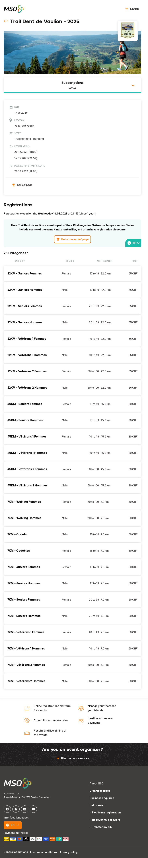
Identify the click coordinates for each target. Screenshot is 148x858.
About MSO (97, 782)
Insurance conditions (43, 851)
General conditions (16, 851)
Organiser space (100, 790)
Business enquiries (102, 797)
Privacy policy (69, 851)
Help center (97, 804)
